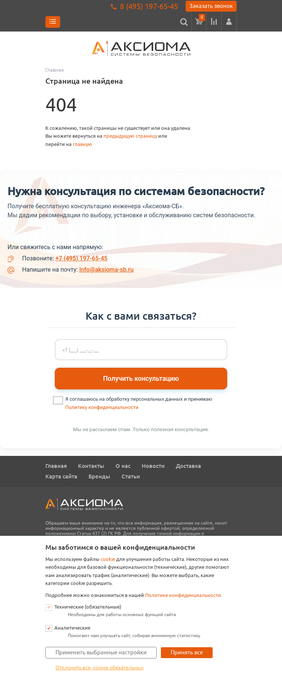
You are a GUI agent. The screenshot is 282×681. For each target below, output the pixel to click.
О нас (123, 466)
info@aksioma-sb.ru (106, 269)
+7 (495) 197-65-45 (82, 258)
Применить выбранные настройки (101, 652)
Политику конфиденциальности (101, 407)
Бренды (99, 476)
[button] (229, 21)
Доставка (188, 466)
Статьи (131, 476)
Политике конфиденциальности (183, 595)
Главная (56, 466)
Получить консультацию (141, 378)
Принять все (187, 652)
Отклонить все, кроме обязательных (100, 667)
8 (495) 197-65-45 (149, 6)
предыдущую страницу (130, 136)
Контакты (91, 466)
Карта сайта (61, 476)
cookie (107, 559)
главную (82, 144)
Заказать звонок (211, 6)
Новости (153, 466)
